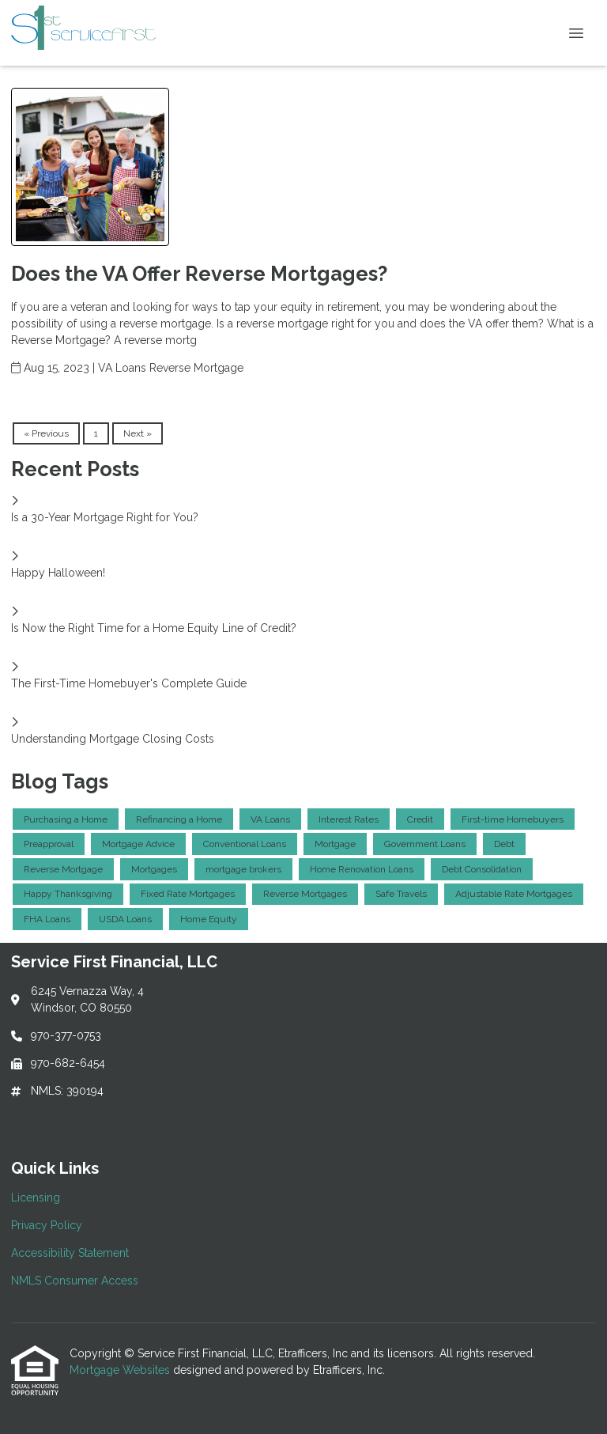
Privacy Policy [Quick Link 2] (46, 1225)
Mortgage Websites (121, 1370)
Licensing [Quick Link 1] (35, 1197)
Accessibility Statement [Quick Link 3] (70, 1253)
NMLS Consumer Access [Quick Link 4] (74, 1280)
